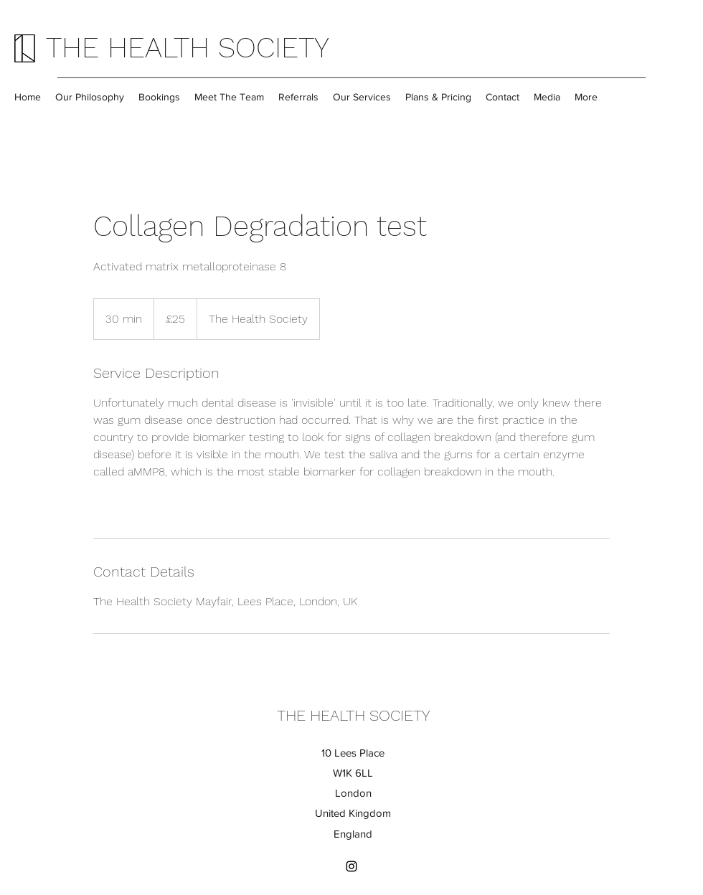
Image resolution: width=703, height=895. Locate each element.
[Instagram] (351, 866)
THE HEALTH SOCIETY (187, 48)
